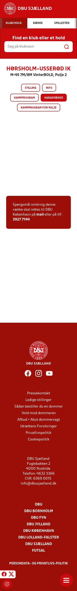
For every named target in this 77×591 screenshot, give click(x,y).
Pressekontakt (38, 393)
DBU (38, 504)
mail (40, 214)
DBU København (38, 531)
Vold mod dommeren (39, 413)
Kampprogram (24, 98)
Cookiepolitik (38, 439)
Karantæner (53, 98)
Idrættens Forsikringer (38, 426)
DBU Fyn (38, 518)
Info (49, 88)
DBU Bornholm (38, 511)
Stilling (30, 88)
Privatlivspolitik (38, 433)
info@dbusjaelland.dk (38, 483)
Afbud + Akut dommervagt (38, 420)
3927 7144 (21, 219)
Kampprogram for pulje (38, 107)
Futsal (38, 550)
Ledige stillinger (38, 400)
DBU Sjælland (38, 544)
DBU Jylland (38, 524)
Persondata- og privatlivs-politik (38, 563)
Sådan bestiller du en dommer (38, 406)
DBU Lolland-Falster (38, 537)
